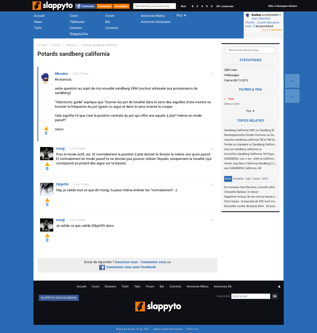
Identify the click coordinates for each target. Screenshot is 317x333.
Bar (107, 22)
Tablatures (77, 22)
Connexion (88, 6)
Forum (109, 16)
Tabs (248, 179)
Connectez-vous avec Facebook (127, 267)
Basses (71, 45)
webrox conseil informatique (167, 329)
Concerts (111, 28)
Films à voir (192, 329)
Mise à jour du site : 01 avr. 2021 (132, 329)
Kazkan (256, 15)
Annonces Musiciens (155, 22)
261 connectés (224, 6)
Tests (38, 28)
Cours (74, 16)
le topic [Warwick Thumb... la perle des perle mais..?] (263, 20)
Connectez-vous (153, 262)
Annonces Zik (223, 286)
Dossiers (76, 28)
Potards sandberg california (99, 45)
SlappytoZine (79, 34)
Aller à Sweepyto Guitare (282, 5)
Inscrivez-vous (126, 262)
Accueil (39, 16)
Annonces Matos (153, 16)
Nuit (183, 6)
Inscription (121, 6)
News (38, 22)
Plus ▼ (250, 111)
